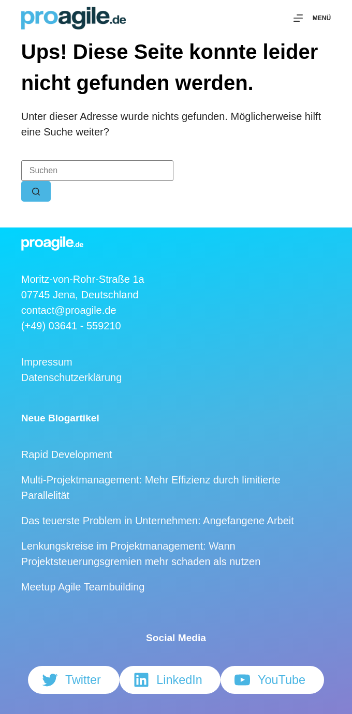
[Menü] (312, 18)
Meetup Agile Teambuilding (83, 587)
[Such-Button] (36, 191)
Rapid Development (66, 454)
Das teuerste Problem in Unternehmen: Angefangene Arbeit (157, 520)
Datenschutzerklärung (71, 377)
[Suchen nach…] (97, 170)
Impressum (46, 362)
